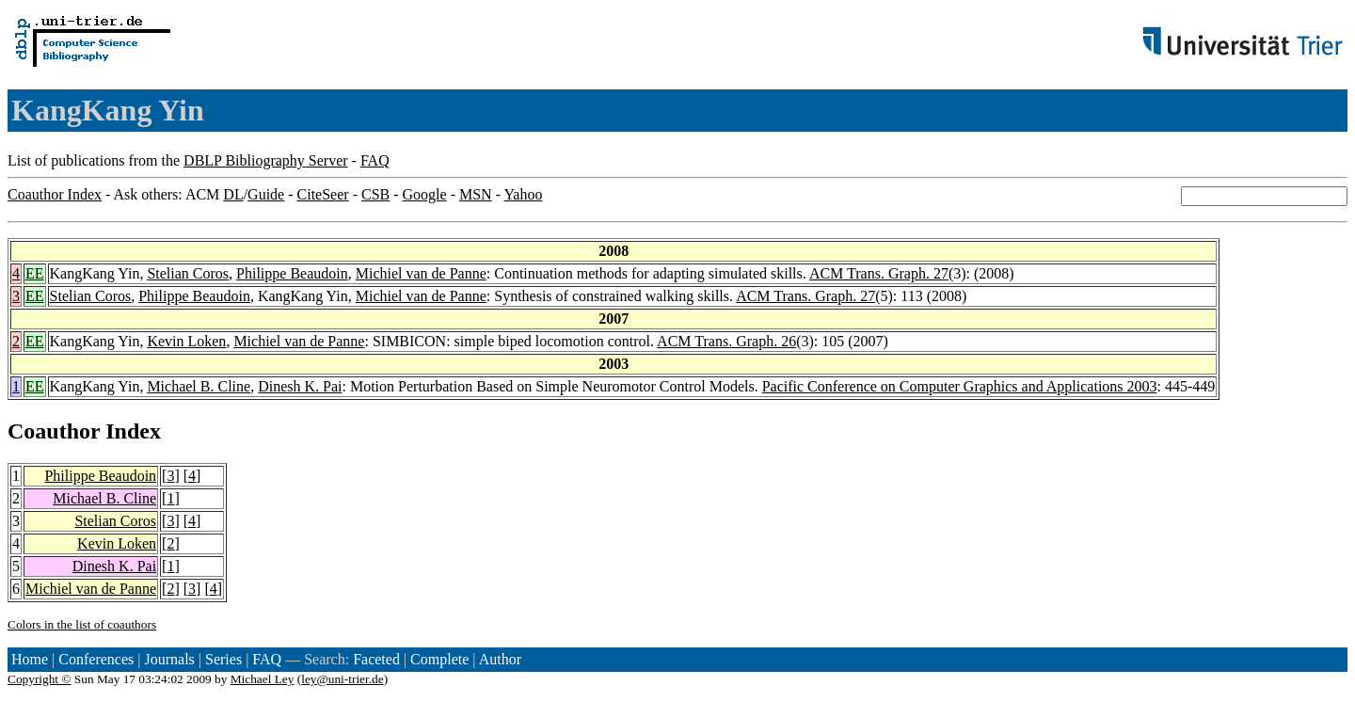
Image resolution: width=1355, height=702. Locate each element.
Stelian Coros (188, 273)
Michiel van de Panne (421, 273)
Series (223, 659)
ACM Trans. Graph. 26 (726, 341)
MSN (475, 194)
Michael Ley (263, 679)
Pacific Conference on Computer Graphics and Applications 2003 (959, 386)
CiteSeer (323, 194)
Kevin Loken (186, 341)
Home (29, 659)
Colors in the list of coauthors (82, 624)
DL (233, 194)
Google (425, 194)
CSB (375, 194)
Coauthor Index (55, 194)
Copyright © (40, 679)
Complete (439, 659)
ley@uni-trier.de (342, 679)
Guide (265, 194)
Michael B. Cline (198, 386)
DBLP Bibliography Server (265, 160)
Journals (169, 659)
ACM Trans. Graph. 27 (878, 273)
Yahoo (522, 194)
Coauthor (54, 431)
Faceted (376, 659)
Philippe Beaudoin (292, 273)
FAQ (375, 160)
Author (500, 659)
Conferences (96, 659)
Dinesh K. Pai (300, 386)
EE (34, 273)
